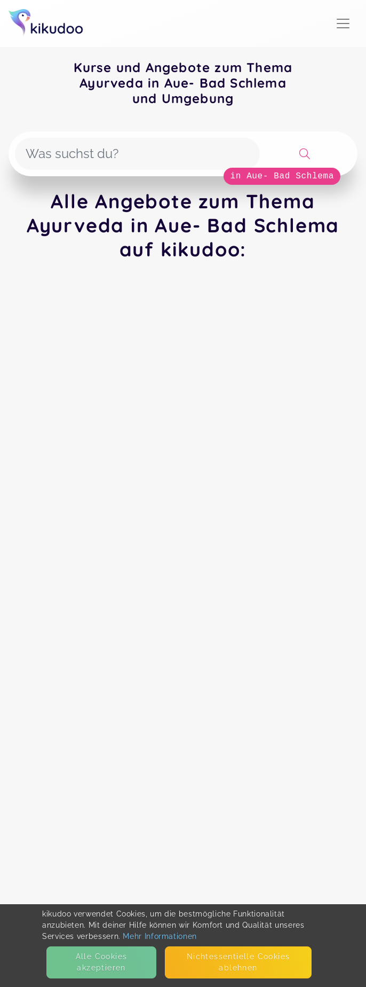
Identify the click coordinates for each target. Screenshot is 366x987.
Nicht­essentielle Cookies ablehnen (238, 962)
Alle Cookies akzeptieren (102, 962)
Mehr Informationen (160, 936)
